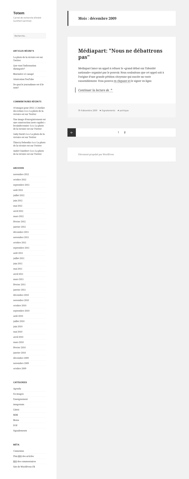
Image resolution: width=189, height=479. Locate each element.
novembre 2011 (21, 237)
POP (15, 425)
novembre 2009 (21, 363)
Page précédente (71, 132)
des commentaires (24, 461)
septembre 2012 (21, 184)
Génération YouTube (23, 79)
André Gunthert (21, 150)
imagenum (18, 404)
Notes (16, 420)
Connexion (18, 450)
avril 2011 (18, 274)
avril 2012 (18, 211)
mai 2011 (17, 268)
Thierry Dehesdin (22, 142)
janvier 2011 (19, 289)
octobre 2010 (19, 305)
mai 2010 (17, 331)
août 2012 (18, 190)
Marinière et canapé (23, 74)
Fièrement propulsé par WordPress (96, 154)
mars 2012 (18, 216)
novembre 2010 (21, 300)
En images (18, 393)
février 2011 (19, 284)
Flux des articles (23, 456)
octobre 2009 (19, 368)
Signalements (20, 430)
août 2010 (18, 316)
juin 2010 (17, 326)
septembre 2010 (21, 310)
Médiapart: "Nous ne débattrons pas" (120, 53)
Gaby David (19, 134)
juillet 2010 (18, 321)
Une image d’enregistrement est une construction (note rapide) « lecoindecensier (29, 122)
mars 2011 (18, 279)
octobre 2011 (19, 242)
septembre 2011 (21, 247)
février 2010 (19, 347)
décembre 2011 (21, 232)
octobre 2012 (19, 179)
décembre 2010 (21, 295)
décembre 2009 (21, 357)
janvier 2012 (19, 226)
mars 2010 (18, 342)
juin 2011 (17, 263)
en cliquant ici (122, 81)
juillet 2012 (18, 195)
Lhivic (16, 409)
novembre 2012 (21, 174)
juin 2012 (17, 200)
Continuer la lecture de (95, 90)
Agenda (17, 388)
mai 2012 (17, 205)
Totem (18, 12)
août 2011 (18, 253)
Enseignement (20, 399)
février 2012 (19, 221)
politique (124, 110)
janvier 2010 (19, 352)
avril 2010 (18, 337)
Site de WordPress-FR (24, 466)
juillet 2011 (18, 258)
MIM (15, 414)
